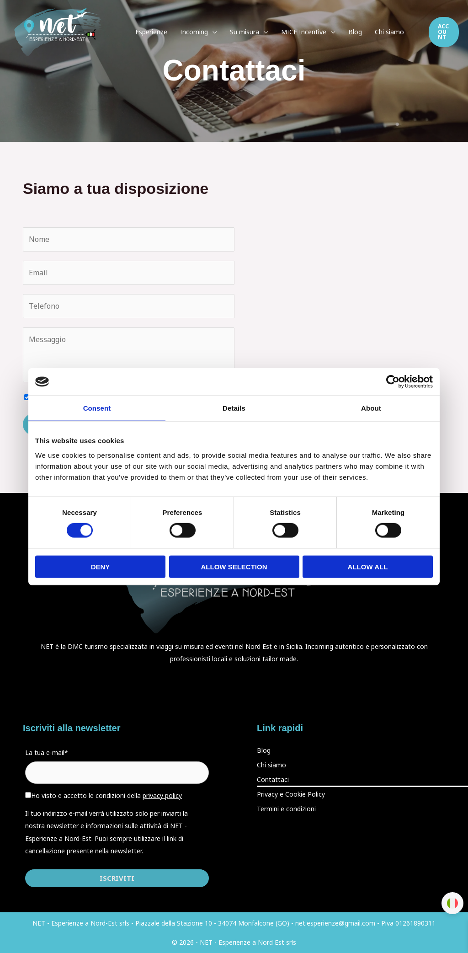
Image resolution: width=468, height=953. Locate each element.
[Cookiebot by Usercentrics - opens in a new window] (393, 382)
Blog (264, 750)
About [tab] (371, 408)
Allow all (368, 566)
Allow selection (234, 566)
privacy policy (162, 795)
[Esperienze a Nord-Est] (60, 32)
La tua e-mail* (46, 752)
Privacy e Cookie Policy (291, 794)
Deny (100, 566)
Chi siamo (271, 764)
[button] (444, 32)
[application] (212, 32)
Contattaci (273, 779)
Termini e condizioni (286, 808)
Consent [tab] (97, 408)
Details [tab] (234, 408)
